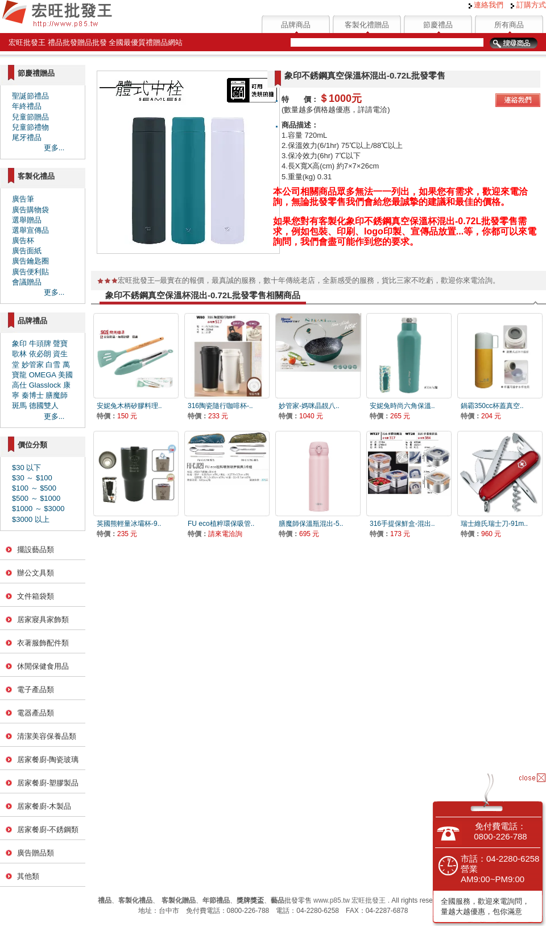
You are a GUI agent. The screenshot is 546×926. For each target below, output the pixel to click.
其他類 (28, 876)
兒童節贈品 (30, 117)
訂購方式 (528, 5)
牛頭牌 (40, 343)
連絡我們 (486, 5)
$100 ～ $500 (34, 488)
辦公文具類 (35, 573)
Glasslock (45, 385)
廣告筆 (23, 199)
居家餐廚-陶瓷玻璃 (47, 759)
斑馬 (19, 405)
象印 (19, 343)
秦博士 (33, 395)
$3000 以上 (30, 519)
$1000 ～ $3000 (38, 508)
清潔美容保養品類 (46, 736)
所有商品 (509, 24)
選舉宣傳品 (30, 230)
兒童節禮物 (30, 127)
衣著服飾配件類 (43, 643)
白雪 (53, 364)
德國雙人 (44, 405)
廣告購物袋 (30, 209)
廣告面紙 (27, 250)
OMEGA (42, 375)
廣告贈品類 (35, 853)
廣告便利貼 (30, 271)
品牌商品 (296, 24)
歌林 (19, 353)
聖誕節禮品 (30, 96)
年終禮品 (27, 106)
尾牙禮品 (27, 137)
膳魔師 (57, 395)
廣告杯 (23, 240)
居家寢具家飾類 (43, 619)
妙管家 (33, 364)
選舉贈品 (27, 220)
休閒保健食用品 (43, 666)
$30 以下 (26, 467)
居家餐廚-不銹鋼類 (47, 829)
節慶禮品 (438, 24)
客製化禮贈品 (367, 24)
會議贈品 (27, 282)
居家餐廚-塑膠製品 (47, 783)
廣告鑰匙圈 (30, 261)
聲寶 (60, 343)
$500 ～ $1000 (36, 498)
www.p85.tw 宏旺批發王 (349, 900)
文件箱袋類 (35, 596)
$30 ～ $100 (32, 478)
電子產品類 (35, 689)
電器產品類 (35, 713)
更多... (54, 147)
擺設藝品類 (35, 549)
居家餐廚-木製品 (44, 806)
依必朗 (40, 353)
